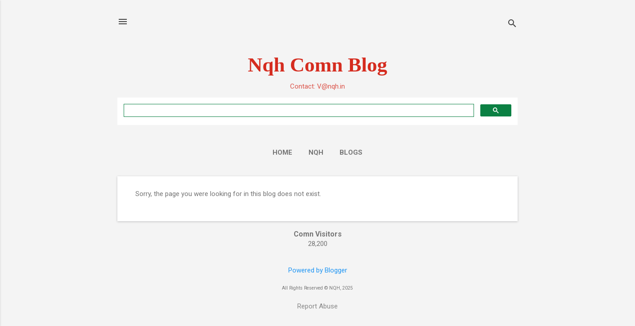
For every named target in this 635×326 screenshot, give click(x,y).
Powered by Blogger (317, 270)
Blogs (351, 152)
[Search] (512, 24)
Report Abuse (317, 306)
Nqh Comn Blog (317, 65)
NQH (316, 152)
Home (282, 152)
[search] (298, 111)
